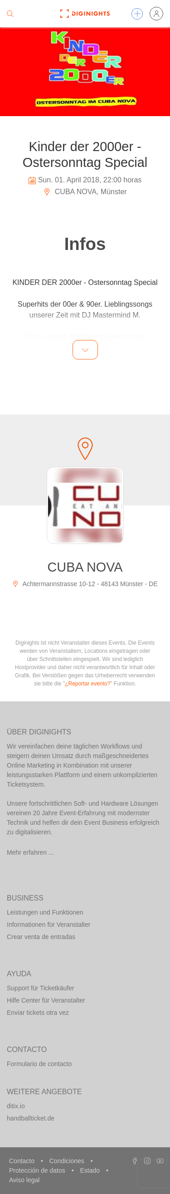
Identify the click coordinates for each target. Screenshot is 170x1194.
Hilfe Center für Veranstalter (46, 1000)
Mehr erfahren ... (30, 852)
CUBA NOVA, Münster (84, 192)
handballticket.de (30, 1118)
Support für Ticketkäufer (40, 988)
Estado (90, 1170)
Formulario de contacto (39, 1063)
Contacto (22, 1161)
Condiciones (67, 1161)
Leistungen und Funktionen (45, 912)
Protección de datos (38, 1170)
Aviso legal (24, 1180)
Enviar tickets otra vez (38, 1012)
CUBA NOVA (85, 567)
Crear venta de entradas (41, 936)
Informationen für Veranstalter (48, 924)
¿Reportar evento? (87, 683)
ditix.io (16, 1106)
